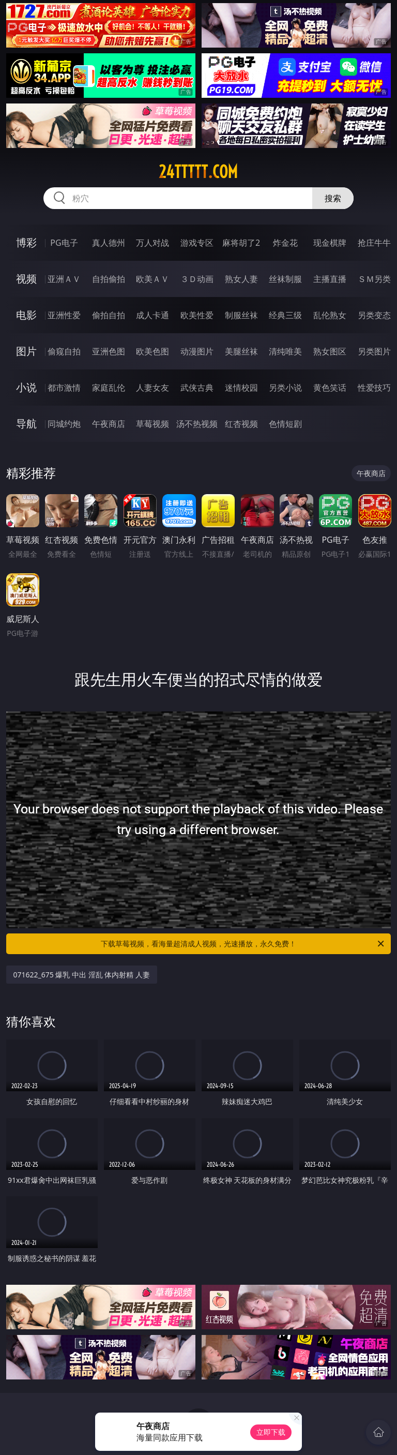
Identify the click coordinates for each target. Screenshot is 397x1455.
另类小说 (285, 387)
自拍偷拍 (108, 279)
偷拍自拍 (108, 315)
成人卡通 (152, 315)
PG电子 (64, 242)
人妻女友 (152, 387)
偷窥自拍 (64, 351)
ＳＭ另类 (374, 279)
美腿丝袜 (241, 351)
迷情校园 (241, 387)
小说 (26, 387)
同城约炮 (64, 423)
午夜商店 (108, 423)
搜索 (333, 198)
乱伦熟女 (329, 315)
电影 (26, 315)
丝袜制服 (285, 279)
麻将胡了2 (241, 242)
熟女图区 (329, 351)
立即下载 (270, 1432)
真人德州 (108, 242)
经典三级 (285, 315)
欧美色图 (152, 351)
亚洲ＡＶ (64, 279)
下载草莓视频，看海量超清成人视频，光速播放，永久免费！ (243, 944)
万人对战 (152, 242)
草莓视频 (152, 423)
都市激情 (64, 387)
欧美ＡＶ (152, 279)
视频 (26, 279)
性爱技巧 (374, 387)
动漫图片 (196, 351)
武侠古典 (196, 387)
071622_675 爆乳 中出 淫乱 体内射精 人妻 (81, 974)
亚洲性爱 (64, 315)
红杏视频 (241, 423)
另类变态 (374, 315)
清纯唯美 (285, 351)
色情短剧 (285, 423)
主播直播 (329, 279)
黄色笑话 (329, 387)
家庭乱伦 (108, 387)
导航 (26, 423)
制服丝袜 (241, 315)
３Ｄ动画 (196, 279)
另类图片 (374, 351)
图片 (26, 351)
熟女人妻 (241, 279)
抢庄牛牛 (374, 242)
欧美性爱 (196, 315)
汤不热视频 (197, 423)
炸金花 (285, 242)
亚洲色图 (108, 351)
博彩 (26, 242)
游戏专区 (196, 242)
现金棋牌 (329, 242)
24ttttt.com (198, 171)
